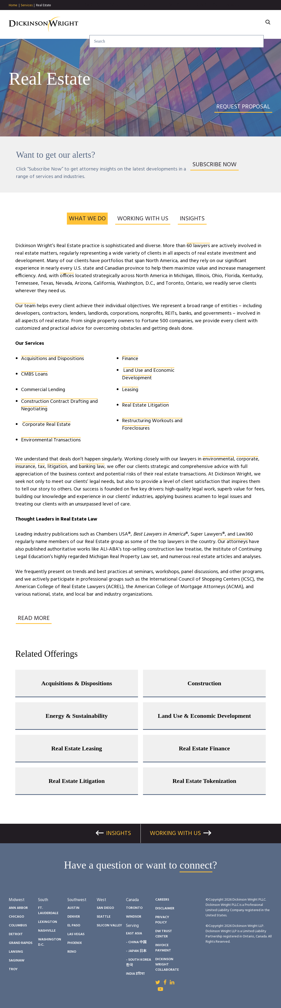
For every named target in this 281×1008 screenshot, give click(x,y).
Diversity (193, 24)
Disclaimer (164, 908)
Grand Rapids (20, 943)
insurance (25, 467)
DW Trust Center (163, 934)
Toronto (134, 908)
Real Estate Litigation (145, 405)
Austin (73, 908)
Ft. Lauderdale (48, 910)
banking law (91, 467)
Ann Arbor (18, 908)
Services (27, 5)
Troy (13, 969)
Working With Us (175, 833)
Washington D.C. (49, 942)
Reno (71, 951)
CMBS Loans (34, 374)
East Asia (134, 933)
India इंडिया (135, 973)
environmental (218, 459)
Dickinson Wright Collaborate (167, 964)
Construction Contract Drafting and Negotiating (59, 405)
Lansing (16, 951)
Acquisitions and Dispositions (52, 359)
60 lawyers (198, 246)
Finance (130, 359)
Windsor (133, 916)
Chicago (16, 916)
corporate (247, 459)
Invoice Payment (163, 948)
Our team (25, 306)
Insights (135, 24)
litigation (57, 467)
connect (196, 865)
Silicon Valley (109, 925)
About (251, 24)
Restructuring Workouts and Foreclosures (152, 424)
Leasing (130, 390)
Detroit (16, 934)
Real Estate (43, 5)
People (163, 24)
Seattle (103, 916)
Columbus (18, 925)
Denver (73, 916)
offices (67, 276)
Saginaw (16, 960)
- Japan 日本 (136, 951)
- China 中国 (136, 942)
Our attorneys (233, 542)
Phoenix (74, 943)
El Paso (73, 925)
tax (41, 467)
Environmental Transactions (51, 440)
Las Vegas (75, 934)
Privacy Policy (162, 920)
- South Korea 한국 (138, 962)
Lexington (47, 922)
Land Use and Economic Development (148, 374)
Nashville (47, 930)
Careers (224, 24)
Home (13, 5)
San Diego (105, 908)
